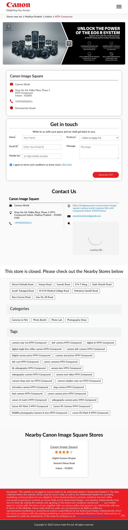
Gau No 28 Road (44, 297)
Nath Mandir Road (102, 284)
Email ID (14, 146)
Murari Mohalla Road (23, 284)
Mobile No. (15, 156)
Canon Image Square (64, 447)
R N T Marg (81, 284)
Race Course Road (21, 297)
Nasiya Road (45, 284)
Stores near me (14, 17)
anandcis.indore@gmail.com (87, 216)
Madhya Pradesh (33, 17)
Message (70, 146)
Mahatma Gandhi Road (86, 291)
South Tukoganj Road (23, 291)
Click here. (67, 165)
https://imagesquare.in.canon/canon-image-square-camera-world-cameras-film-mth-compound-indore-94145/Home (95, 208)
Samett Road (63, 284)
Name (12, 137)
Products (71, 137)
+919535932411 (23, 101)
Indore (48, 17)
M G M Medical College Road (54, 291)
